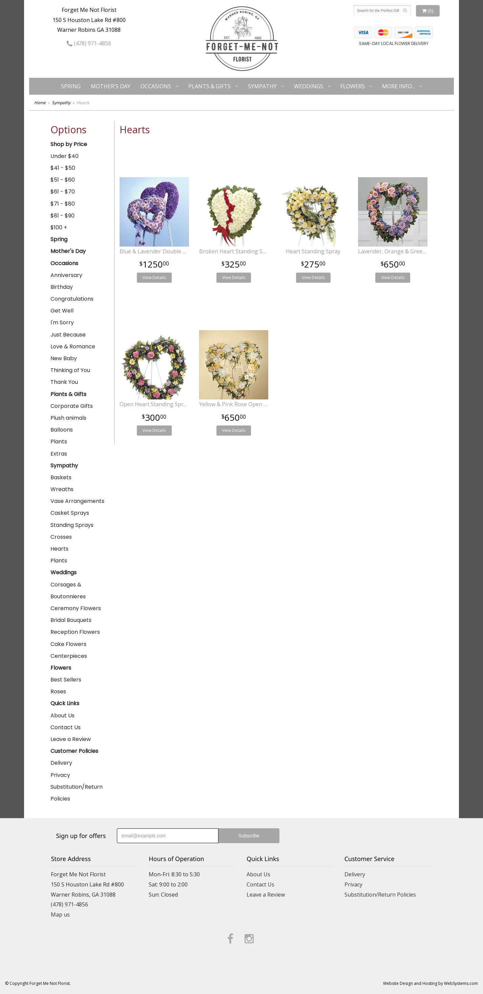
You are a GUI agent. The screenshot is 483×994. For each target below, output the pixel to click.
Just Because (68, 335)
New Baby (63, 358)
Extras (58, 454)
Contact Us (65, 727)
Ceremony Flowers (75, 608)
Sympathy (262, 86)
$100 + (58, 227)
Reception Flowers (75, 632)
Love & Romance (72, 346)
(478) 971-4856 (89, 43)
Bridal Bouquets (70, 620)
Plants (58, 441)
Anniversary (66, 275)
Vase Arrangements (77, 501)
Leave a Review (70, 739)
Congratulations (71, 299)
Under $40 (64, 156)
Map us (60, 914)
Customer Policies (74, 751)
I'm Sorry (62, 322)
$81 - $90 (62, 215)
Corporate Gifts (71, 406)
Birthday (61, 287)
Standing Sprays (71, 525)
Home (40, 103)
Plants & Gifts (209, 86)
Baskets (60, 477)
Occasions (156, 86)
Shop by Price (68, 144)
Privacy (60, 775)
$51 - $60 (62, 180)
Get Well (62, 311)
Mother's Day (110, 86)
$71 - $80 (62, 204)
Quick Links (64, 703)
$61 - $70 (62, 191)
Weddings (308, 86)
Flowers (352, 86)
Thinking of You (70, 370)
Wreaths (62, 489)
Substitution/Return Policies (76, 793)
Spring (71, 86)
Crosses (61, 537)
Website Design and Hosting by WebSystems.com (430, 983)
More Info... (398, 86)
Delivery (61, 763)
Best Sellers (65, 680)
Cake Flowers (68, 644)
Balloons (61, 430)
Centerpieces (68, 656)
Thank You (64, 382)
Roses (58, 691)
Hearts (59, 549)
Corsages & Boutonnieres (68, 590)
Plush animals (68, 418)
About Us (62, 715)
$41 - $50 (62, 168)
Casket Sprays (69, 513)
